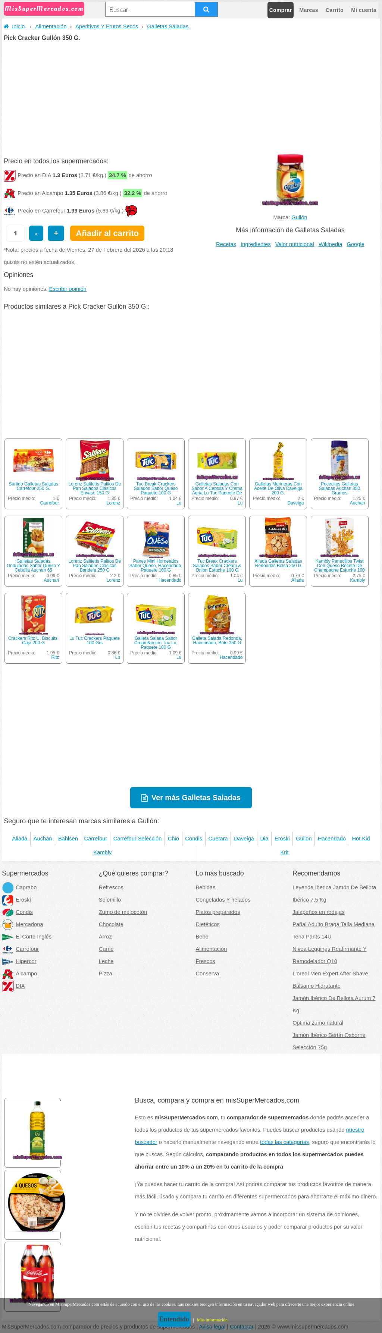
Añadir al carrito (107, 233)
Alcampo (19, 974)
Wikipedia (330, 244)
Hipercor (19, 961)
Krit (285, 852)
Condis (193, 839)
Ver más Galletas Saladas (196, 797)
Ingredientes (256, 244)
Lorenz (113, 503)
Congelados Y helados (223, 900)
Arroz (105, 937)
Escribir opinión (68, 289)
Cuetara (218, 839)
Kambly (357, 580)
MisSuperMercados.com (44, 8)
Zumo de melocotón (123, 912)
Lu (178, 503)
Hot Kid (361, 839)
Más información (212, 1320)
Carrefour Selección (137, 839)
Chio (173, 839)
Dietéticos (208, 924)
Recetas (226, 244)
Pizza (105, 974)
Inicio (14, 26)
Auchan (357, 503)
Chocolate (111, 924)
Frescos (205, 961)
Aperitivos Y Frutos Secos (106, 26)
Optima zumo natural (317, 1023)
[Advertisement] (191, 97)
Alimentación (50, 26)
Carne (106, 949)
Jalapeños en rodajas (318, 912)
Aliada (297, 580)
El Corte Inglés (26, 937)
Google (355, 244)
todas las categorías (284, 1142)
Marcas (308, 10)
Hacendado (170, 580)
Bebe (202, 937)
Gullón (299, 217)
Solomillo (110, 900)
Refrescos (111, 887)
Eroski (282, 839)
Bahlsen (68, 839)
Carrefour (49, 503)
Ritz (55, 657)
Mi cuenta (363, 10)
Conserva (207, 974)
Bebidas (206, 887)
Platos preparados (218, 912)
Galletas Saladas (167, 26)
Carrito (335, 10)
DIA (13, 986)
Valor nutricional (294, 244)
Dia (264, 839)
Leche (106, 961)
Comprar (280, 10)
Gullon (303, 839)
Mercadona (22, 924)
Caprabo (19, 887)
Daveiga (295, 503)
